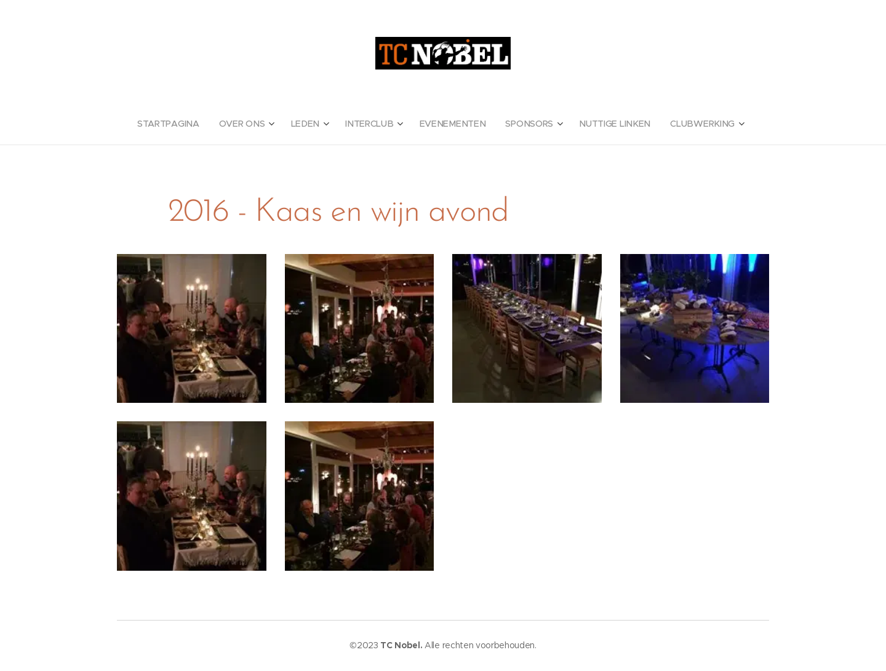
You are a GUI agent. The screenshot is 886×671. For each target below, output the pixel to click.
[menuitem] (178, 123)
